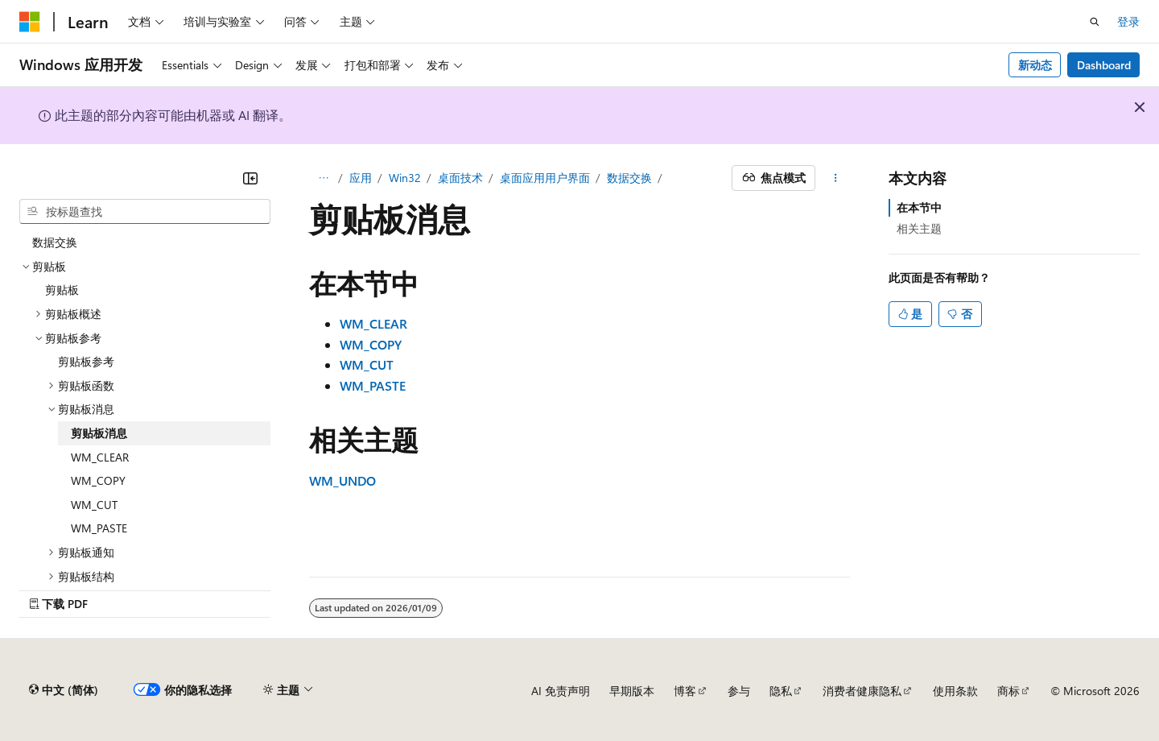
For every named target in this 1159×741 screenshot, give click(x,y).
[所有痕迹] (323, 178)
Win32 (405, 177)
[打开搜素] (1095, 21)
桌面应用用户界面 (545, 177)
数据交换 (629, 177)
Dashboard (1104, 64)
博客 (685, 690)
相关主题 (919, 228)
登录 (1128, 21)
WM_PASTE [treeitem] (99, 528)
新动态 (1035, 64)
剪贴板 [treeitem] (62, 289)
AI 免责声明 (560, 690)
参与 (739, 690)
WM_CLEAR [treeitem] (100, 457)
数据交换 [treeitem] (54, 242)
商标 (1008, 690)
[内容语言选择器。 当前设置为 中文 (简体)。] (63, 690)
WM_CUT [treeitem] (94, 504)
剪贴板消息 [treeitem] (99, 433)
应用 (360, 177)
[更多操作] (836, 178)
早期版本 (631, 690)
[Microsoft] (29, 21)
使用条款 (955, 690)
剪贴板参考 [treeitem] (86, 361)
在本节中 (919, 207)
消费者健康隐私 (862, 690)
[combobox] (144, 212)
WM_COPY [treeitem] (98, 480)
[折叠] (250, 178)
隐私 (780, 690)
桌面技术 (460, 177)
